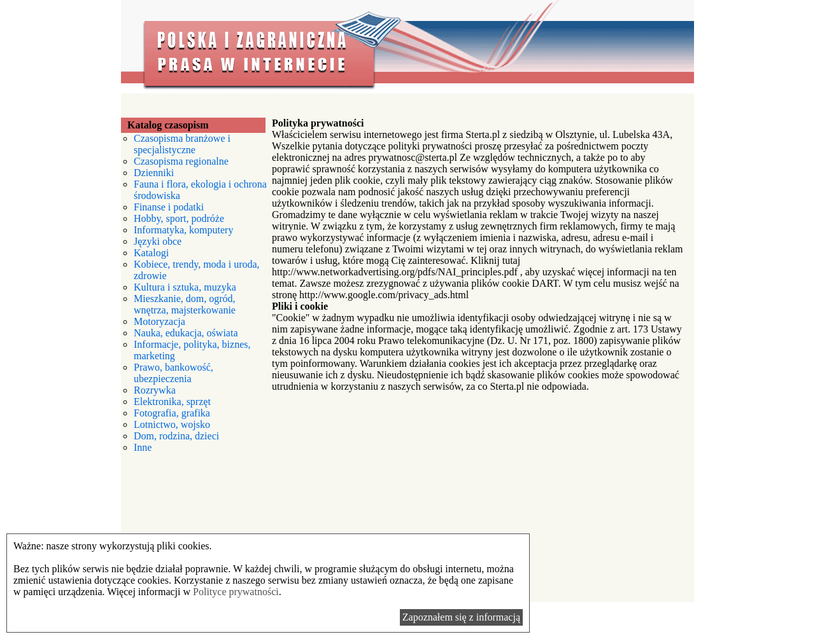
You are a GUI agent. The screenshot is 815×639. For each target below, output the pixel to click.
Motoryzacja (159, 321)
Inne (143, 447)
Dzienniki (154, 172)
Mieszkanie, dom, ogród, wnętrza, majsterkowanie (185, 304)
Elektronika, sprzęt (172, 401)
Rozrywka (155, 390)
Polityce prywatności (236, 591)
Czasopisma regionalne (181, 161)
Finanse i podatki (169, 207)
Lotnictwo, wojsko (172, 424)
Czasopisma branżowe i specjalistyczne (182, 144)
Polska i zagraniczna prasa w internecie (407, 46)
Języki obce (157, 241)
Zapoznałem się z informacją (461, 617)
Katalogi (151, 252)
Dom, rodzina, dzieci (176, 435)
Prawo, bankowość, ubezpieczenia (173, 373)
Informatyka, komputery (183, 229)
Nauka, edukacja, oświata (185, 332)
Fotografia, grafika (172, 413)
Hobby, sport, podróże (179, 218)
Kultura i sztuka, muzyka (185, 287)
